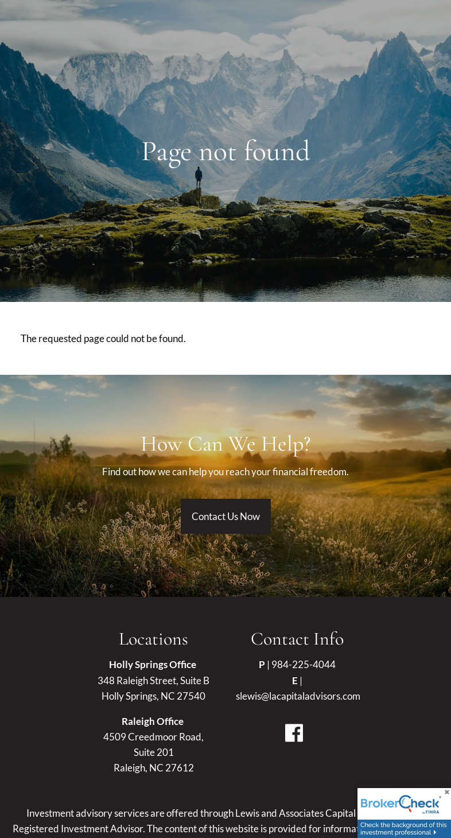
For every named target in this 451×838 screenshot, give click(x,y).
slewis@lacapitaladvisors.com (298, 696)
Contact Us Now (226, 516)
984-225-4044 (303, 664)
